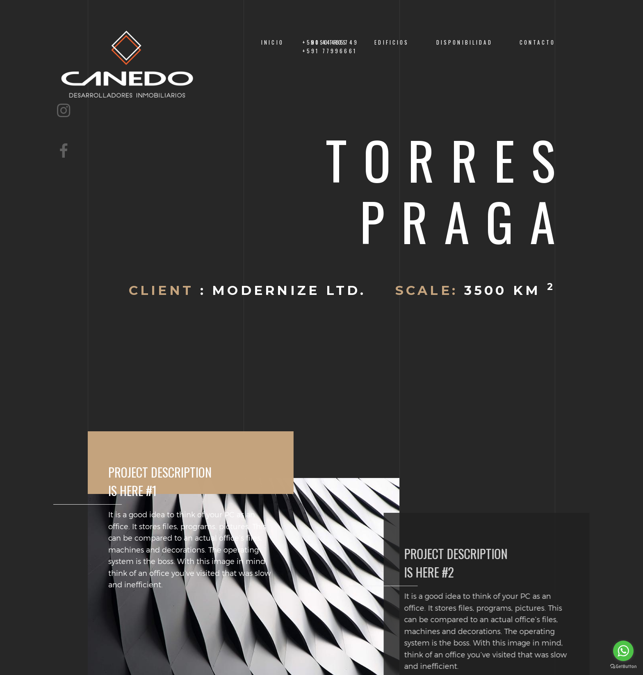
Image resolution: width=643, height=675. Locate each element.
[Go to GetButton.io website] (623, 666)
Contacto (537, 42)
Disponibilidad (464, 42)
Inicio (272, 42)
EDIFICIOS (391, 42)
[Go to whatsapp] (623, 651)
